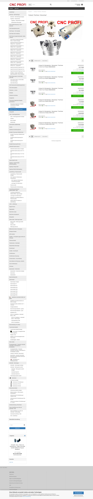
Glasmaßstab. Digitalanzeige (14, 124)
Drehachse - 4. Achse (13, 90)
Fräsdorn (12, 118)
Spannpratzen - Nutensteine (14, 268)
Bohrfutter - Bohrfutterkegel (14, 14)
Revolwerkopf (11, 248)
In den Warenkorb (77, 72)
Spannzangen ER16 (13, 287)
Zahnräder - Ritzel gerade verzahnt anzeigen (17, 369)
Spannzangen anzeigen (14, 281)
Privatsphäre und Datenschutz (14, 487)
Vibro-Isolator (11, 341)
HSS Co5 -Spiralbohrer (15, 322)
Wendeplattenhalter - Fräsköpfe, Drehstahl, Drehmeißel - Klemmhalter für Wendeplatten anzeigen (17, 350)
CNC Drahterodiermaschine (14, 28)
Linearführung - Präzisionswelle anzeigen (16, 174)
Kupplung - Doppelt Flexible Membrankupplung (14, 163)
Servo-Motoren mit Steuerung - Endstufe (16, 261)
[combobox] (37, 61)
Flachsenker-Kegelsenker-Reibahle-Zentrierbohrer (16, 101)
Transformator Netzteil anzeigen (16, 329)
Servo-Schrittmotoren (13, 263)
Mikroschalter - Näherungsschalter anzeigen (16, 222)
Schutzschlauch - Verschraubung (15, 258)
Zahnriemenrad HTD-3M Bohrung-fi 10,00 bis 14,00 (16, 396)
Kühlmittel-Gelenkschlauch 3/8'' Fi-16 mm (17, 151)
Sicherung (11, 266)
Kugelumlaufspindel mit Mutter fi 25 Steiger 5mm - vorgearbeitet (16, 59)
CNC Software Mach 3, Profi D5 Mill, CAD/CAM (16, 77)
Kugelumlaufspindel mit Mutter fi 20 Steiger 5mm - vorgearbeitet (16, 52)
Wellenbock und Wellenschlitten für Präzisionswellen (16, 198)
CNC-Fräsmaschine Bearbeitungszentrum (17, 85)
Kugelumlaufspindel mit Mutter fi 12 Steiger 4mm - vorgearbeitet (16, 65)
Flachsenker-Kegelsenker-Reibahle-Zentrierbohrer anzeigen (17, 104)
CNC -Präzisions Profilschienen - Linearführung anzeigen (17, 181)
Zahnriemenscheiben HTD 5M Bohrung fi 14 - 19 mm (17, 402)
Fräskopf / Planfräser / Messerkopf (16, 109)
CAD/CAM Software (14, 82)
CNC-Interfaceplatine (13, 87)
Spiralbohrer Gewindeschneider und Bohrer (17, 298)
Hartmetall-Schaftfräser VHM (15, 413)
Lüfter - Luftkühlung (13, 204)
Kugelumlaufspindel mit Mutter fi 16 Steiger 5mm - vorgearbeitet (16, 43)
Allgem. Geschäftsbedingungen (15, 478)
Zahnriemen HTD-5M (15, 386)
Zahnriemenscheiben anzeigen (16, 390)
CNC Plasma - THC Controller (14, 31)
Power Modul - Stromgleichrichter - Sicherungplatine (17, 332)
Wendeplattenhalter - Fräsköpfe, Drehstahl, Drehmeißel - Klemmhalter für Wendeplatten (17, 345)
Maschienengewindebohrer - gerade (17, 308)
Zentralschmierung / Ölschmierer (15, 404)
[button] (68, 1)
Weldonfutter (12, 122)
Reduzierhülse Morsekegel (16, 22)
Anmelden (17, 428)
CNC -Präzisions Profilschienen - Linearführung (16, 178)
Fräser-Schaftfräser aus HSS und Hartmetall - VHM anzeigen (16, 411)
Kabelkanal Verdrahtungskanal (15, 129)
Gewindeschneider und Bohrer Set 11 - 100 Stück (17, 304)
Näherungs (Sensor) (14, 226)
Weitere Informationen (78, 495)
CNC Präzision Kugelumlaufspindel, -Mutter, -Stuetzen (17, 37)
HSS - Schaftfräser (13, 415)
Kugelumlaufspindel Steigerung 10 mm (17, 71)
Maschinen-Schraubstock (14, 214)
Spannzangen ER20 (13, 289)
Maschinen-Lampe (12, 211)
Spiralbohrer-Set (13, 312)
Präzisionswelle (13, 185)
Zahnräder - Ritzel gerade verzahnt (16, 367)
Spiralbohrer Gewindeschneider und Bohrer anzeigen (16, 301)
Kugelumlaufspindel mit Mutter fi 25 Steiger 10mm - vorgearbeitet (16, 55)
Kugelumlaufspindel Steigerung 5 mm (17, 69)
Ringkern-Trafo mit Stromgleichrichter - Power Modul (17, 337)
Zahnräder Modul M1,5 (15, 373)
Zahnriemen (12, 378)
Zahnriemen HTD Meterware (16, 382)
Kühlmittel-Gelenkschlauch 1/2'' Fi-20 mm (17, 154)
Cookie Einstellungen (13, 489)
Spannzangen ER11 (13, 285)
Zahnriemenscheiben (13, 388)
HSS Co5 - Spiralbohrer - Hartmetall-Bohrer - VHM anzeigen (17, 318)
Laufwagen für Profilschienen (16, 183)
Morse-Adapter (13, 120)
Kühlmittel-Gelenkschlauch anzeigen (17, 148)
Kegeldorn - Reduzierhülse (15, 18)
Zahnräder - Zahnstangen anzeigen (16, 365)
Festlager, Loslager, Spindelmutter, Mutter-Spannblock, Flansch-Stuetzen (17, 73)
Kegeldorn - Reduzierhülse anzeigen (17, 20)
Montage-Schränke (12, 231)
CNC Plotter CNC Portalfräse (14, 33)
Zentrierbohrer (13, 107)
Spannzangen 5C (13, 283)
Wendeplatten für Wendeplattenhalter (14, 360)
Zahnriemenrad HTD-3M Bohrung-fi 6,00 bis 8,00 (17, 399)
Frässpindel (11, 111)
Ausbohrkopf (11, 12)
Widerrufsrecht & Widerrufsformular (16, 483)
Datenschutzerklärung (26, 496)
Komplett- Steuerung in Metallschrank (16, 132)
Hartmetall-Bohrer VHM (15, 320)
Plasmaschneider (12, 240)
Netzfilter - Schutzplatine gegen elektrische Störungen (17, 237)
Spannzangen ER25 (13, 291)
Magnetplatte (11, 209)
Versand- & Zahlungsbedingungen (15, 480)
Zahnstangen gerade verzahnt (15, 375)
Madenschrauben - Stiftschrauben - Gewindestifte (16, 393)
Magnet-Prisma (12, 206)
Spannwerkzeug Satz (13, 277)
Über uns (16, 8)
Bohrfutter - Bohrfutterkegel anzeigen (17, 16)
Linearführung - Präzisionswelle (15, 171)
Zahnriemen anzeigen (14, 380)
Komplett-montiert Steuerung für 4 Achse (16, 141)
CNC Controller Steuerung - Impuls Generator (15, 25)
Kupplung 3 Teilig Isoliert (13, 166)
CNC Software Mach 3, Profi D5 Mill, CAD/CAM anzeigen (17, 80)
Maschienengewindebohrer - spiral (16, 310)
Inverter (10, 127)
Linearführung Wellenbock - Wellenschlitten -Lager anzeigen (16, 193)
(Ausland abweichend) (51, 71)
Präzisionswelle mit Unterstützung (16, 186)
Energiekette (11, 97)
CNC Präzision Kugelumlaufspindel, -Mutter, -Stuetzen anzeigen (17, 40)
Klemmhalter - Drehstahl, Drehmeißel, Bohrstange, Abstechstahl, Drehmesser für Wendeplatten (17, 356)
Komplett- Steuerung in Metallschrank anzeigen (17, 135)
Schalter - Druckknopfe (13, 250)
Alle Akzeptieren (78, 492)
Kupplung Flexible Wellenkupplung (15, 169)
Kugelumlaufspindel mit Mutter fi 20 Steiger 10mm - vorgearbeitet (16, 49)
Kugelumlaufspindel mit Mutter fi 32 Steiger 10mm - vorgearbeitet (16, 62)
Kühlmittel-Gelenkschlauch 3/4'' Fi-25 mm (17, 157)
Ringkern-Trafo (13, 334)
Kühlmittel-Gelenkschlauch (14, 146)
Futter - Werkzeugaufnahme (14, 114)
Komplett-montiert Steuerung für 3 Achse (16, 138)
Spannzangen (11, 279)
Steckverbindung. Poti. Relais (14, 324)
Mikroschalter (12, 224)
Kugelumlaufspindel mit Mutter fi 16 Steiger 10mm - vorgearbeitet (16, 46)
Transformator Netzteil (13, 327)
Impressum (11, 474)
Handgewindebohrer (14, 306)
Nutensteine (12, 272)
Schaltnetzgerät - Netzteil (15, 339)
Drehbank (11, 92)
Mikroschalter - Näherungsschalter (15, 219)
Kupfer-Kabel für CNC (13, 160)
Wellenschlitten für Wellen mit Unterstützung (15, 201)
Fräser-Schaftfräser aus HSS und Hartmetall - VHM (15, 408)
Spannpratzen (12, 274)
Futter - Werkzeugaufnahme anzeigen (17, 116)
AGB (10, 485)
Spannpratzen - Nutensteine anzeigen (17, 271)
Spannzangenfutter (13, 294)
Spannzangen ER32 (13, 292)
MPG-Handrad (12, 234)
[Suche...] (30, 4)
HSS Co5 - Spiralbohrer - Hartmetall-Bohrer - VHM (16, 315)
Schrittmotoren (12, 253)
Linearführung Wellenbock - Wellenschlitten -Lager (14, 190)
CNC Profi (11, 462)
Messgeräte (11, 216)
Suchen (11, 8)
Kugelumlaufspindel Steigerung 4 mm (17, 67)
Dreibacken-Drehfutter (13, 95)
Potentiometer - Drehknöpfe (14, 243)
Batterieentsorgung (12, 476)
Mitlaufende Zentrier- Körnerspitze (15, 228)
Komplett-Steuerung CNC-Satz (14, 144)
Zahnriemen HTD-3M (15, 384)
